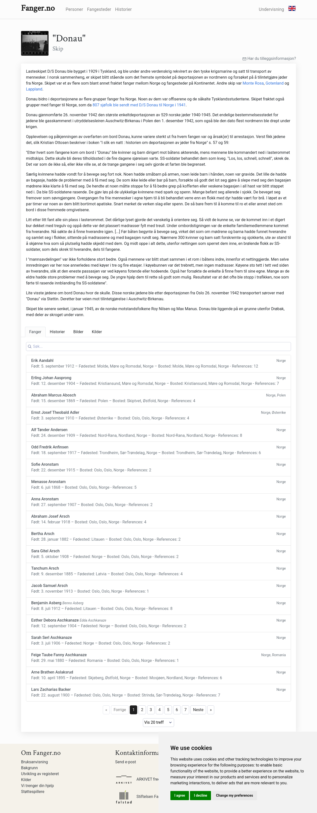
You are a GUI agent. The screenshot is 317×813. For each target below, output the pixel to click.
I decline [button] (200, 795)
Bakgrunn (29, 768)
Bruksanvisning (34, 762)
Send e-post (125, 762)
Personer (74, 9)
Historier (123, 9)
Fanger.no (38, 8)
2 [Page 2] (142, 709)
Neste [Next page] (198, 709)
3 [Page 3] (151, 709)
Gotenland (274, 83)
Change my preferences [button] (234, 795)
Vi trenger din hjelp (37, 785)
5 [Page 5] (168, 709)
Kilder (26, 779)
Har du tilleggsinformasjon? (269, 58)
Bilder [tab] (78, 331)
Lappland (34, 89)
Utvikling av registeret (40, 773)
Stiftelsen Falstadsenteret (148, 796)
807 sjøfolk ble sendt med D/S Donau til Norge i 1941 (139, 105)
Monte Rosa (253, 83)
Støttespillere (32, 791)
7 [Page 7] (186, 709)
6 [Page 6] (177, 709)
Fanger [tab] (35, 331)
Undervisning (271, 9)
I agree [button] (179, 795)
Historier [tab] (57, 331)
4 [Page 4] (159, 709)
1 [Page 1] (133, 709)
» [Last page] (211, 709)
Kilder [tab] (97, 331)
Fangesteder (99, 9)
